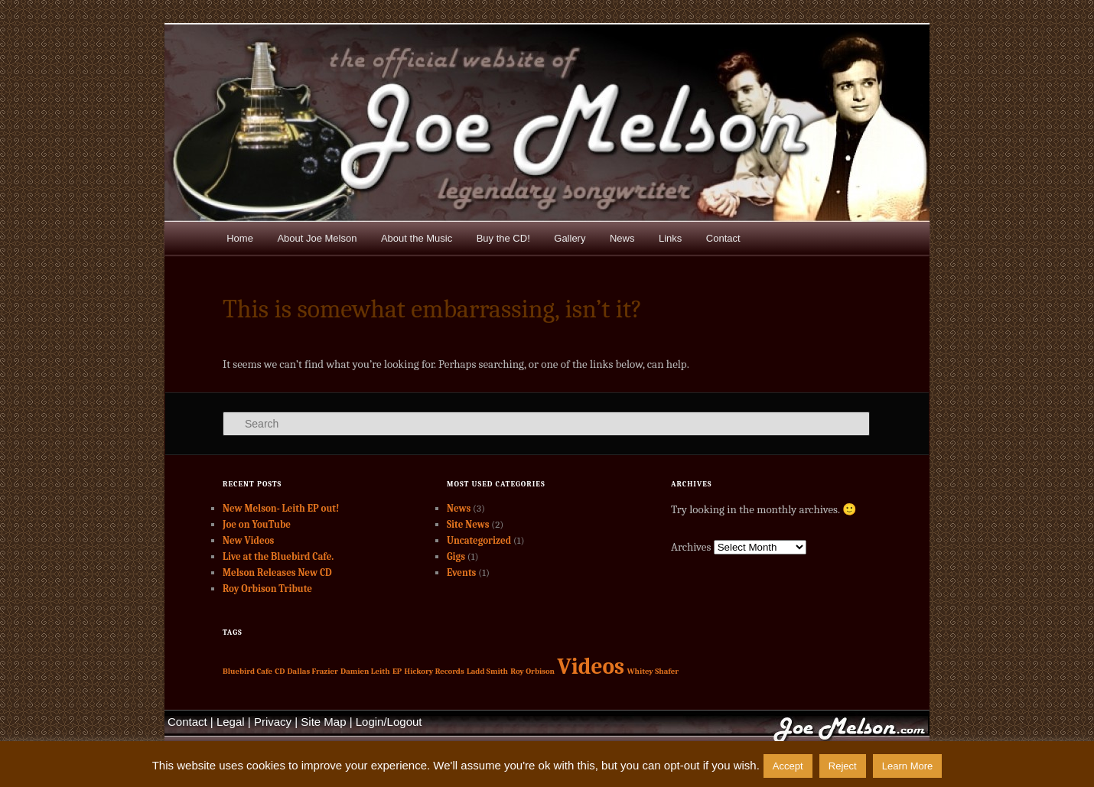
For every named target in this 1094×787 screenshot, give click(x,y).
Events (461, 572)
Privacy (272, 721)
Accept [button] (788, 766)
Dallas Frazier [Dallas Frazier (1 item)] (313, 671)
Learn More (907, 766)
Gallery (569, 238)
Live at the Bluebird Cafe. (278, 556)
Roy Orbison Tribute (267, 588)
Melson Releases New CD (277, 572)
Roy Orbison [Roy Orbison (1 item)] (532, 671)
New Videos (248, 540)
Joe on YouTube (257, 524)
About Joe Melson (317, 238)
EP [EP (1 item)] (397, 671)
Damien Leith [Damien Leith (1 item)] (365, 671)
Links (670, 238)
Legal (231, 721)
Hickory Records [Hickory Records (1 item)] (434, 671)
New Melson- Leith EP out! (281, 508)
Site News (468, 524)
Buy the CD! (503, 238)
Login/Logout (389, 721)
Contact (723, 238)
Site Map (323, 721)
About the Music (416, 238)
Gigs (456, 556)
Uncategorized (479, 540)
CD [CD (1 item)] (280, 671)
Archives (691, 547)
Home (239, 238)
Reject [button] (843, 766)
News (622, 238)
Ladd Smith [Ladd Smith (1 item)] (487, 671)
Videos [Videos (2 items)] (590, 666)
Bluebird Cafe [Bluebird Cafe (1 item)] (247, 671)
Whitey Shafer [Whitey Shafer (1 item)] (653, 671)
